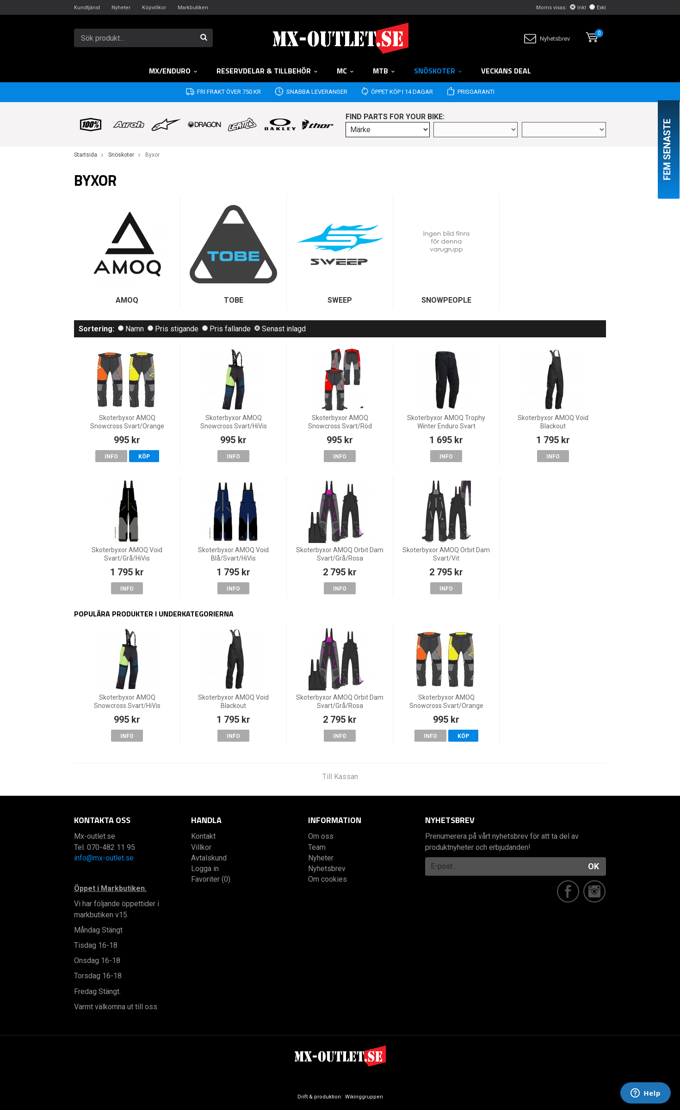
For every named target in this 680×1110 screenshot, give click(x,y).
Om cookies (327, 879)
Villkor (201, 847)
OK (593, 866)
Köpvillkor (154, 8)
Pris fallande (226, 328)
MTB (384, 70)
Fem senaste (667, 149)
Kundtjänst (87, 8)
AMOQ (127, 300)
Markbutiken (193, 8)
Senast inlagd (280, 328)
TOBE (233, 300)
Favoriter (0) (210, 879)
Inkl (578, 8)
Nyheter (120, 8)
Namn (131, 328)
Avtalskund (209, 858)
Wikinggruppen (364, 1097)
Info (111, 456)
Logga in (205, 868)
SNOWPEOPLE (446, 300)
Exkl (597, 8)
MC (345, 70)
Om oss (321, 836)
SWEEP (340, 300)
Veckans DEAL (506, 70)
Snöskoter (438, 70)
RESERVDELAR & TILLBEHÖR (267, 70)
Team (317, 847)
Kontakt (203, 836)
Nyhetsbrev (547, 38)
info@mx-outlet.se (104, 858)
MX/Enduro (173, 70)
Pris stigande (173, 328)
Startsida (85, 155)
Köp (144, 456)
